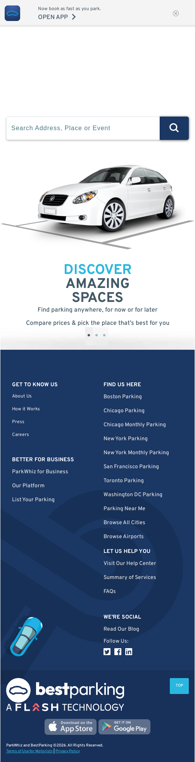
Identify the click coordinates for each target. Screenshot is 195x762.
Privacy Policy (67, 751)
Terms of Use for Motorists (29, 751)
